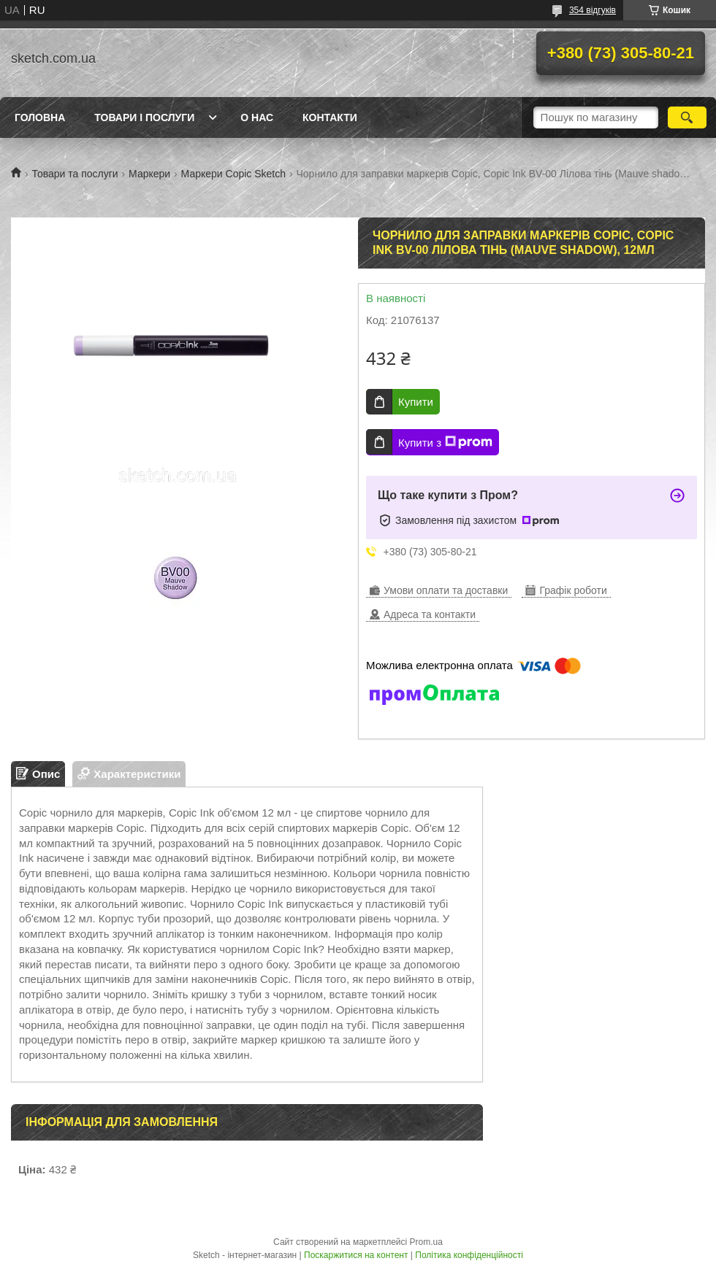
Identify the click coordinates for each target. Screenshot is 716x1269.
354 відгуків (592, 10)
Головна (40, 117)
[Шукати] (687, 117)
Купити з (445, 442)
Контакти (329, 117)
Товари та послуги (74, 174)
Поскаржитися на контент (356, 1255)
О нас (256, 117)
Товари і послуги (144, 117)
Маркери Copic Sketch (233, 174)
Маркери (149, 174)
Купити (415, 402)
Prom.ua (426, 1242)
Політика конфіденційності (469, 1255)
